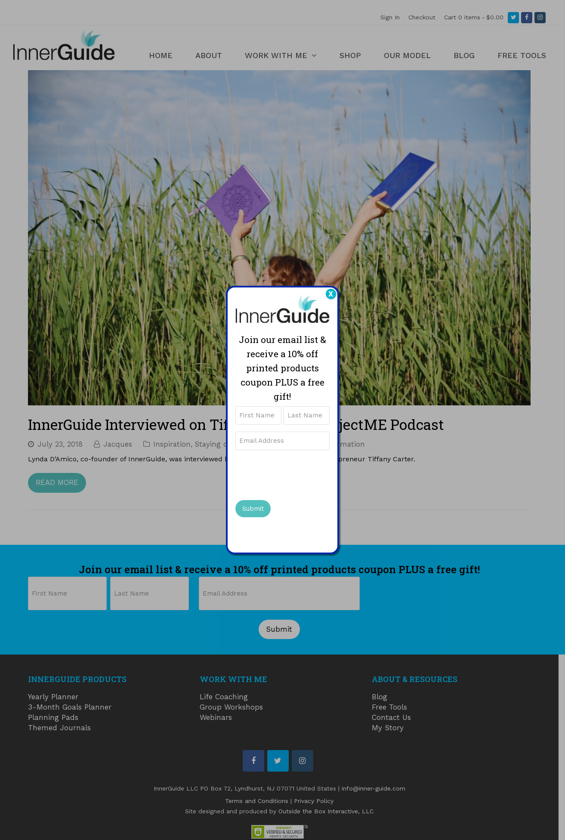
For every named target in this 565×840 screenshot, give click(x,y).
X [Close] (330, 294)
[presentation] (300, 474)
